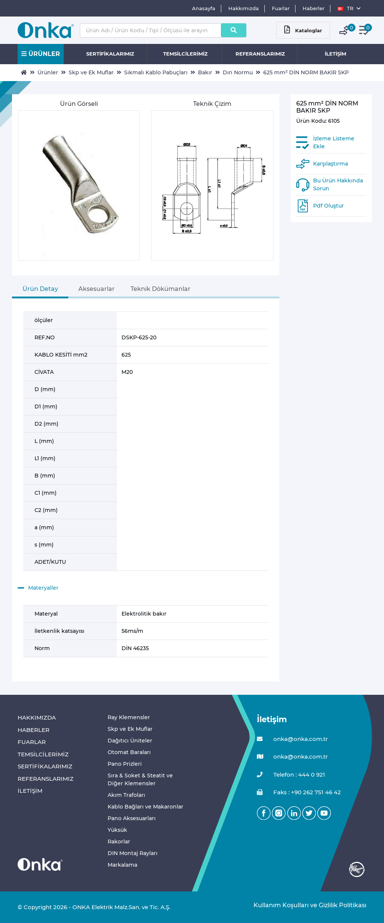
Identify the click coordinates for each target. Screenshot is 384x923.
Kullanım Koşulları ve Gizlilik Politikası (306, 905)
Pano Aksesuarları (132, 818)
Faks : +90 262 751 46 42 (299, 792)
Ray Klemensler (129, 717)
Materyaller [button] (38, 588)
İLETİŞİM (335, 54)
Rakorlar (119, 841)
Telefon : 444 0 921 (291, 775)
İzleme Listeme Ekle (333, 142)
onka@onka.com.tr (292, 739)
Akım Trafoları (126, 795)
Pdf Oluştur (328, 205)
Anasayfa (203, 8)
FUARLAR (32, 741)
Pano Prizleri (125, 763)
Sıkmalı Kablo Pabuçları (156, 72)
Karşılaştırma (330, 163)
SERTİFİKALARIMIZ (110, 54)
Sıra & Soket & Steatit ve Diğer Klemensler (140, 779)
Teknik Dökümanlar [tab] (160, 288)
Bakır (205, 72)
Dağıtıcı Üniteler (130, 740)
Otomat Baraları (129, 752)
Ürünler (48, 72)
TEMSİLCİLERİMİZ (185, 54)
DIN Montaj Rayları (133, 853)
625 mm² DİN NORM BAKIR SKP (306, 72)
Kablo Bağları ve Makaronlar (145, 806)
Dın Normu (238, 72)
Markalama (122, 864)
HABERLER (34, 729)
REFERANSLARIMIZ (260, 54)
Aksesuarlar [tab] (96, 288)
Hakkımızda (243, 8)
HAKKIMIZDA (37, 717)
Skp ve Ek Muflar (91, 72)
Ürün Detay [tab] (40, 288)
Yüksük (117, 830)
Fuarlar (281, 8)
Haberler (313, 8)
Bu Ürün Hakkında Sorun (338, 184)
